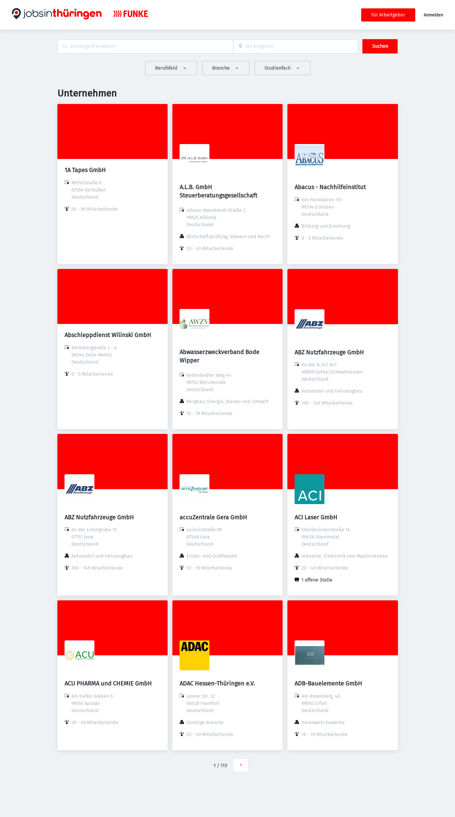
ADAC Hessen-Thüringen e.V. (217, 683)
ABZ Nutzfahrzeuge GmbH (329, 352)
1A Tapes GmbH (85, 170)
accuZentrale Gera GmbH (213, 517)
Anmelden (433, 15)
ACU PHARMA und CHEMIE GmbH (108, 683)
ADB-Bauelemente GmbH (328, 683)
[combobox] (145, 46)
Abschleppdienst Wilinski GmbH (108, 335)
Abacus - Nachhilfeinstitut (330, 187)
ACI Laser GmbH (316, 517)
